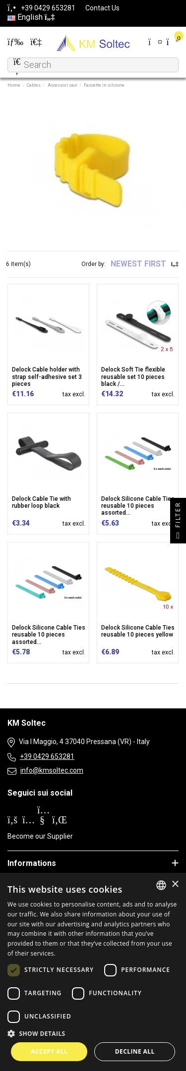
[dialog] (93, 972)
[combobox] (161, 885)
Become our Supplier (40, 836)
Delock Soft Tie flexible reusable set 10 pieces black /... (133, 376)
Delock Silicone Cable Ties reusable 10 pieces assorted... (138, 506)
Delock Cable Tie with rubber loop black (41, 502)
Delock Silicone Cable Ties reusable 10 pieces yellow (138, 631)
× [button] (175, 884)
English (31, 17)
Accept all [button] (49, 1051)
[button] (93, 1033)
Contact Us (102, 8)
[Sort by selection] (145, 264)
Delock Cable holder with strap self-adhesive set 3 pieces (47, 376)
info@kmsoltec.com (51, 770)
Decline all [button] (135, 1051)
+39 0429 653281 (47, 756)
